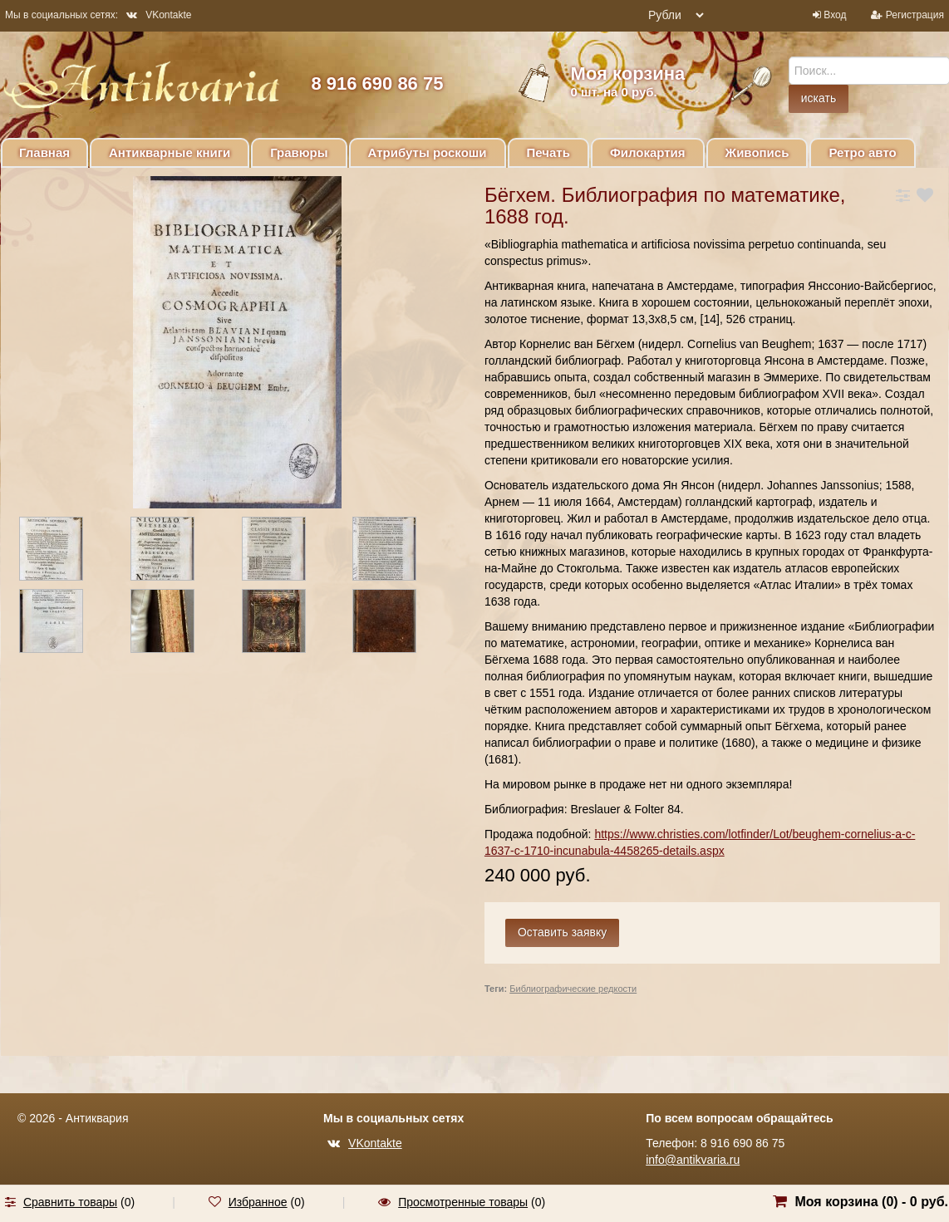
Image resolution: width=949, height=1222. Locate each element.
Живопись (757, 152)
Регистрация (915, 15)
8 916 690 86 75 (377, 83)
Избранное (258, 1202)
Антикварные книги (169, 152)
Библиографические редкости (573, 989)
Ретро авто (862, 152)
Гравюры (298, 152)
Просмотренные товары (463, 1202)
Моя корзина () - (871, 1202)
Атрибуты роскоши (427, 152)
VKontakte (158, 15)
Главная (44, 152)
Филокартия (648, 152)
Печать (548, 152)
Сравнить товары (70, 1202)
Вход (835, 15)
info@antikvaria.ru (693, 1159)
